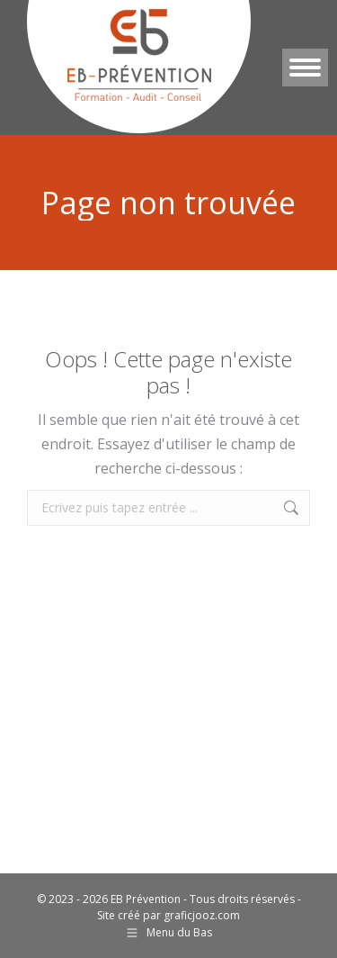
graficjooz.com (202, 915)
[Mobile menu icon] (305, 67)
